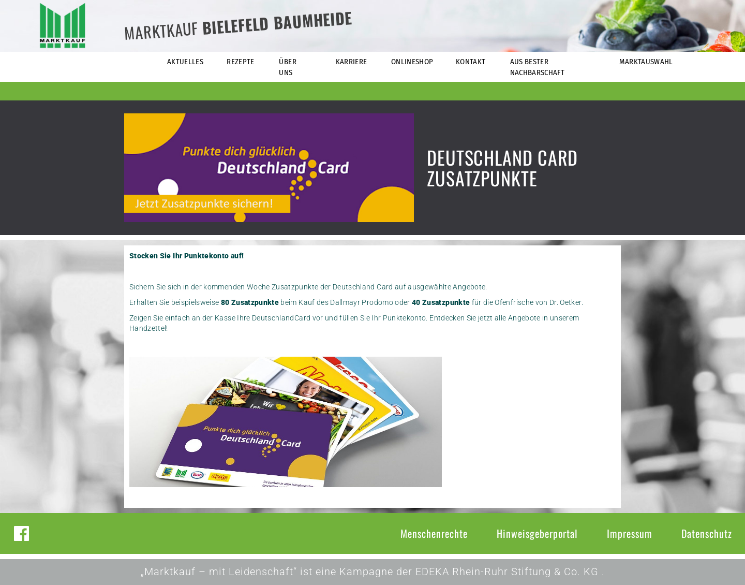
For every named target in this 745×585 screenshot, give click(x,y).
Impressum (629, 533)
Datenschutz (706, 533)
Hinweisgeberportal (537, 533)
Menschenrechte (434, 533)
